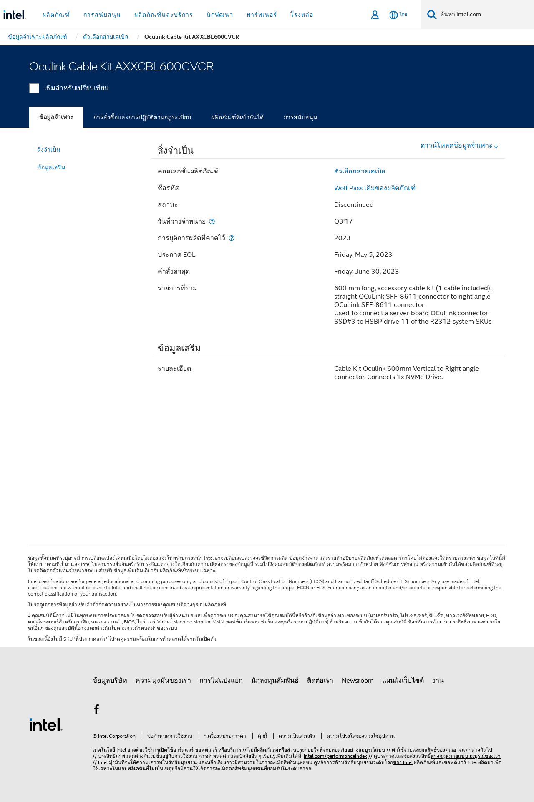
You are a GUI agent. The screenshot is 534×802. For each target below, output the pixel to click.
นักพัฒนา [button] (220, 14)
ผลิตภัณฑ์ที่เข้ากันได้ (237, 117)
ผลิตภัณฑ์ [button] (56, 14)
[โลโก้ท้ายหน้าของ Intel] (46, 724)
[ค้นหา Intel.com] (485, 14)
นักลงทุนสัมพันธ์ (275, 680)
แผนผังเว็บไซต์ (403, 680)
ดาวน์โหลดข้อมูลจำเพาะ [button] (460, 145)
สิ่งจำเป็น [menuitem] (48, 149)
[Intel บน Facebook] (96, 710)
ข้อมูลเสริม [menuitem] (51, 167)
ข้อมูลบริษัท (110, 680)
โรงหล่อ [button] (301, 14)
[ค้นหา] (432, 14)
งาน (438, 680)
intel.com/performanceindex (335, 756)
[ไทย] (398, 14)
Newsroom (358, 680)
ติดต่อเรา (320, 680)
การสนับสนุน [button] (102, 14)
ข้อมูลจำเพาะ (56, 117)
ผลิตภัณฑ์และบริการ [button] (163, 14)
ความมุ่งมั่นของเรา (163, 680)
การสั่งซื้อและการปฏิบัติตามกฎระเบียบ (142, 117)
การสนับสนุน (300, 117)
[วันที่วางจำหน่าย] (212, 221)
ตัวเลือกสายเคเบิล (359, 171)
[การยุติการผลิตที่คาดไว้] (231, 237)
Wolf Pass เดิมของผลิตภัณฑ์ (375, 188)
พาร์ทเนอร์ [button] (262, 14)
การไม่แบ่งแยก (221, 680)
